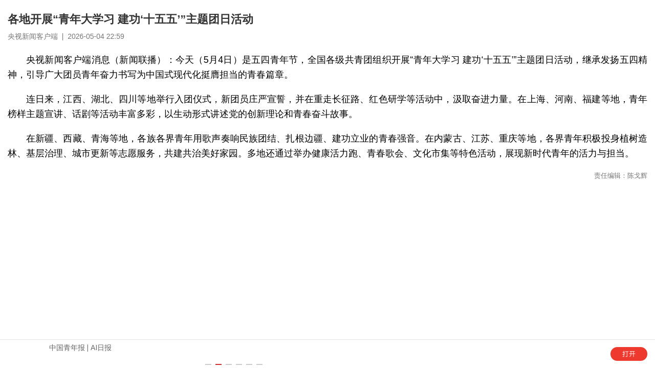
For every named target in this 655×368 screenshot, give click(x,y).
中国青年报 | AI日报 (80, 347)
